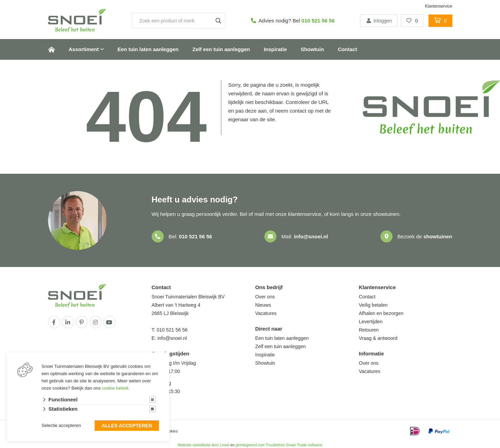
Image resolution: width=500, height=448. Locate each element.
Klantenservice (438, 6)
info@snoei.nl (311, 236)
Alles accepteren (127, 426)
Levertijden (371, 321)
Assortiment (84, 49)
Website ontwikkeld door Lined (203, 445)
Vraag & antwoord (378, 338)
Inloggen (379, 20)
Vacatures (266, 313)
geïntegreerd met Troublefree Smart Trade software (279, 445)
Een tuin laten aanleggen (148, 49)
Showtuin (312, 49)
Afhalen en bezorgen (381, 313)
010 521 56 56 (318, 20)
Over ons (265, 296)
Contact (347, 49)
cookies (171, 431)
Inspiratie (275, 49)
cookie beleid (115, 388)
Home (51, 49)
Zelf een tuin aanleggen (221, 49)
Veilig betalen (373, 305)
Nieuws (263, 305)
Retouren (369, 330)
